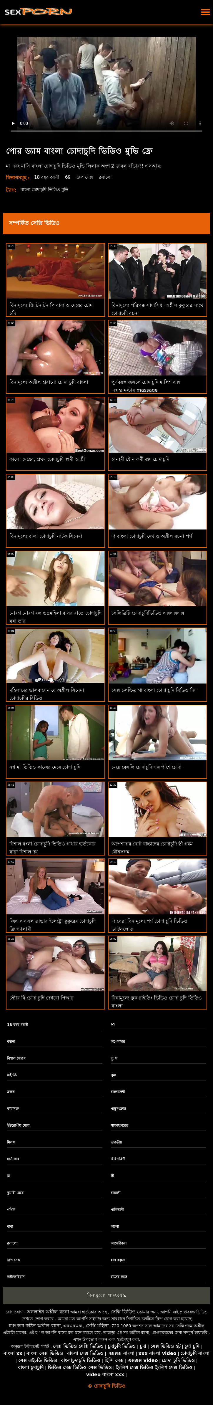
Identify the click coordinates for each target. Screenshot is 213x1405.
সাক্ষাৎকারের (119, 1125)
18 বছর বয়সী (47, 177)
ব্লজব (11, 1092)
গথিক (11, 1210)
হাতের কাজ (119, 1277)
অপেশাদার (118, 1042)
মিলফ (11, 1142)
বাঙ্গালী (115, 1193)
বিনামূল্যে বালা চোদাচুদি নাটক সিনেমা (45, 536)
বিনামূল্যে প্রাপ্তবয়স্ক (106, 1295)
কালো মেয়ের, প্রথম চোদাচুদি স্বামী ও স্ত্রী (47, 459)
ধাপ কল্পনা (118, 1260)
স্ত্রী (112, 1176)
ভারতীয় (116, 1142)
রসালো (110, 177)
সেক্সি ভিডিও (123, 1312)
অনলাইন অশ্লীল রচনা (48, 1312)
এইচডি (12, 1075)
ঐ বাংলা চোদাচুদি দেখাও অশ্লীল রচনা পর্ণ (152, 536)
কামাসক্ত (13, 1109)
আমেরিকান (119, 1243)
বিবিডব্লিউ (118, 1159)
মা (8, 1176)
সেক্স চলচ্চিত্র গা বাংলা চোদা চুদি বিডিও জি (154, 690)
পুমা (113, 1075)
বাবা (10, 1226)
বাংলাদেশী (118, 1092)
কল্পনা (11, 1042)
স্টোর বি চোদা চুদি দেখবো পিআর (41, 998)
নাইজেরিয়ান (15, 1277)
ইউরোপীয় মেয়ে (18, 1125)
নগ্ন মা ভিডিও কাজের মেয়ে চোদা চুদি (44, 767)
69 (70, 177)
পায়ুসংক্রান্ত (118, 1109)
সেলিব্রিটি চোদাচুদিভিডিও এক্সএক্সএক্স (148, 613)
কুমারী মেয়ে (15, 1193)
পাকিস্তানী (117, 1210)
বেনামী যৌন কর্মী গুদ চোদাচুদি (140, 459)
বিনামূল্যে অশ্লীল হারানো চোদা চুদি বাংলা (48, 382)
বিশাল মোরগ (16, 1058)
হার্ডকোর (13, 1159)
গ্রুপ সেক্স (88, 177)
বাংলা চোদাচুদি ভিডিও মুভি (47, 189)
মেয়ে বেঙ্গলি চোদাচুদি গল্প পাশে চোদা (147, 767)
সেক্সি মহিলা (97, 1325)
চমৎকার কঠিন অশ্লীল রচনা (35, 1325)
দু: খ (114, 1058)
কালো (115, 1226)
